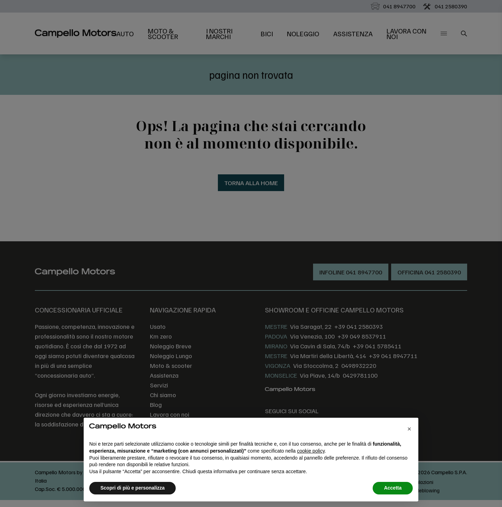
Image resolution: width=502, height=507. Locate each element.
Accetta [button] (393, 488)
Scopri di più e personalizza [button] (132, 488)
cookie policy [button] (311, 451)
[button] (409, 428)
